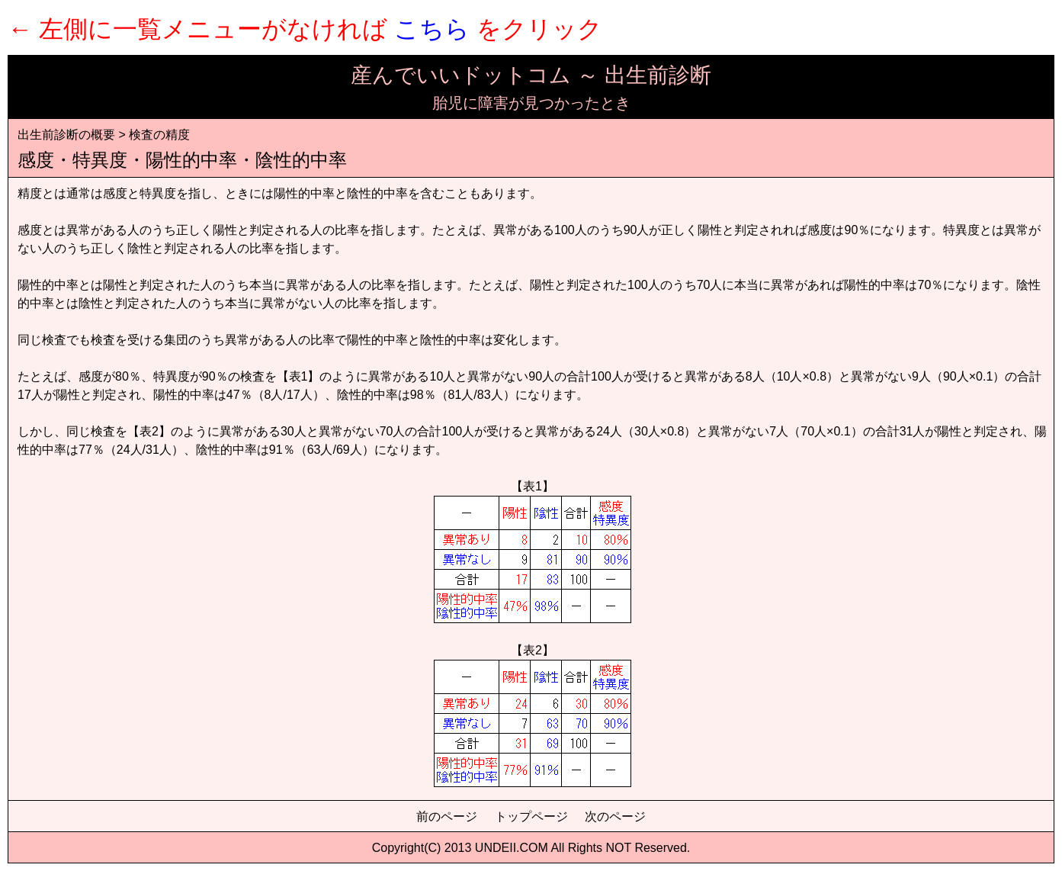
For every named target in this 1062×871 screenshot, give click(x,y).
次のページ (615, 816)
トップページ (531, 816)
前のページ (446, 816)
